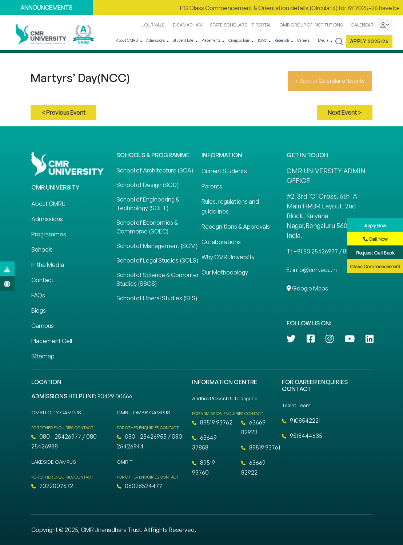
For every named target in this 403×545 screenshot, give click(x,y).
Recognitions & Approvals (236, 226)
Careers (303, 40)
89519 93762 (212, 422)
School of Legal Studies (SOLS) (157, 260)
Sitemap (43, 356)
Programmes (48, 234)
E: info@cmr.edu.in (312, 269)
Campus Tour (239, 40)
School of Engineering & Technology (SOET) (147, 204)
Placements (211, 40)
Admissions (155, 40)
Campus (42, 325)
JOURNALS (153, 25)
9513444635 (302, 435)
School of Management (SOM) (156, 245)
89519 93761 (260, 447)
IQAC (262, 40)
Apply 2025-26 (369, 41)
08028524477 (139, 485)
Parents (212, 186)
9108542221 (301, 420)
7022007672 (52, 485)
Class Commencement (375, 266)
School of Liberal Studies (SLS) (156, 298)
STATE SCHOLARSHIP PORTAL (240, 25)
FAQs (38, 295)
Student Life (183, 40)
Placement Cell (51, 341)
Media (323, 40)
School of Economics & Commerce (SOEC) (147, 227)
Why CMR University (228, 257)
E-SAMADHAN (187, 25)
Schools (42, 249)
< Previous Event (63, 112)
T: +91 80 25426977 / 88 (318, 251)
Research (282, 40)
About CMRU (127, 40)
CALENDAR (362, 25)
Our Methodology (225, 272)
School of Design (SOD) (147, 184)
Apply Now (375, 225)
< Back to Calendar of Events (330, 81)
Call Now (375, 239)
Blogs (38, 310)
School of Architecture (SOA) (154, 170)
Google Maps (307, 288)
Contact (42, 280)
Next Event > (345, 112)
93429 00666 (114, 396)
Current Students (224, 171)
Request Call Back (375, 253)
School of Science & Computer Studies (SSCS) (157, 279)
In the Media (47, 264)
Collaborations (221, 241)
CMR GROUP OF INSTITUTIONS (311, 25)
